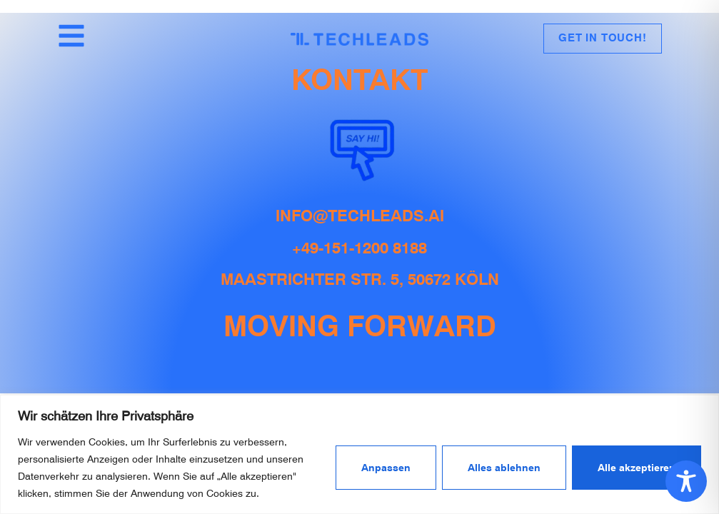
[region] (359, 454)
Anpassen (386, 467)
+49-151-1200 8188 (359, 247)
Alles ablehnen (504, 467)
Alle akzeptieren (636, 467)
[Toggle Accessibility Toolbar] (686, 481)
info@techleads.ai (360, 215)
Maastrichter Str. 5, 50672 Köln (360, 279)
